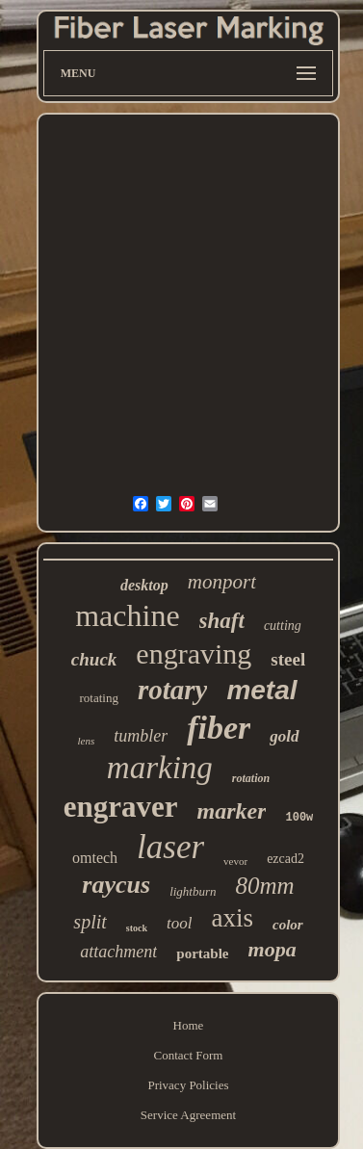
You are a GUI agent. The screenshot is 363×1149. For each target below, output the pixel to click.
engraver (121, 806)
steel (288, 659)
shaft (222, 621)
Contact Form (188, 1055)
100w (299, 817)
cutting (282, 625)
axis (232, 917)
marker (231, 810)
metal (261, 690)
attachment (118, 951)
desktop (144, 585)
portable (202, 953)
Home (188, 1025)
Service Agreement (188, 1115)
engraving (193, 653)
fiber (218, 727)
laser (170, 847)
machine (127, 615)
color (287, 924)
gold (284, 736)
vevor (235, 861)
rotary (173, 689)
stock (136, 928)
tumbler (141, 735)
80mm (265, 886)
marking (160, 767)
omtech (94, 857)
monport (222, 581)
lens (85, 740)
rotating (98, 698)
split (89, 921)
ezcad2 (285, 858)
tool (179, 923)
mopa (272, 949)
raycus (116, 885)
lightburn (192, 891)
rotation (251, 778)
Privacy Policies (187, 1085)
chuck (94, 659)
